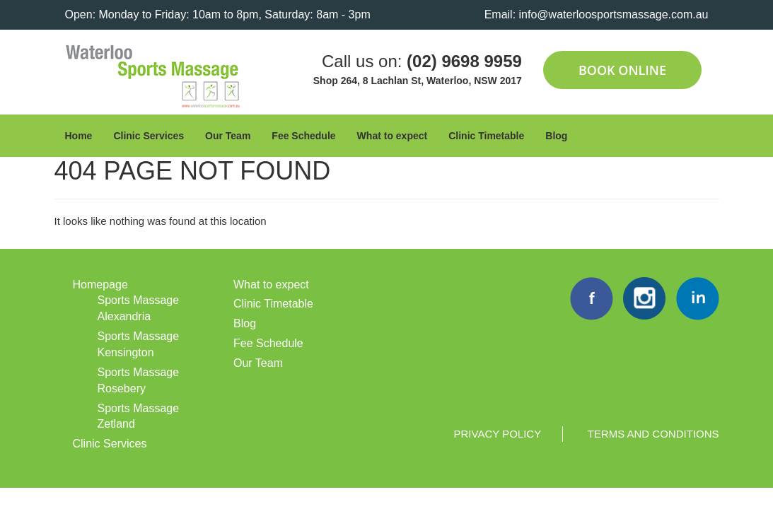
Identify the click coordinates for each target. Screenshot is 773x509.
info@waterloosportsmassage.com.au (614, 14)
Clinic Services (148, 135)
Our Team (227, 135)
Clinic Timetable (486, 135)
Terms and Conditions (653, 434)
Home (79, 135)
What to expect (392, 135)
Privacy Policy (498, 434)
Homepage (100, 285)
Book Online (622, 70)
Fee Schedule (303, 135)
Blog (556, 135)
